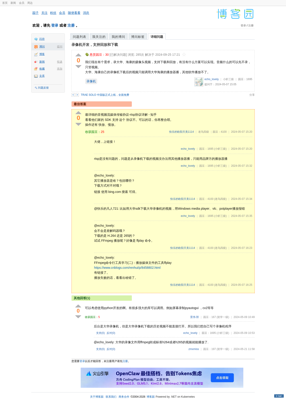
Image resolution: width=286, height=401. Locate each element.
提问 (59, 46)
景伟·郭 (194, 317)
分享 (252, 94)
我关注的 (99, 36)
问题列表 (79, 36)
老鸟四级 (203, 131)
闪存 (42, 39)
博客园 (151, 396)
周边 (30, 2)
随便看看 (74, 13)
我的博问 (118, 36)
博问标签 (138, 36)
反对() (111, 333)
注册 (71, 25)
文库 (42, 75)
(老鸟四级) (220, 198)
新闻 (13, 2)
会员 (21, 2)
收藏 (42, 68)
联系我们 (111, 396)
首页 (5, 2)
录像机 (91, 81)
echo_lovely (211, 79)
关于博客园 (96, 396)
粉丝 (53, 13)
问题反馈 (43, 87)
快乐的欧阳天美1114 (181, 131)
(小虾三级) (220, 148)
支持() (100, 333)
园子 (35, 13)
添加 (59, 68)
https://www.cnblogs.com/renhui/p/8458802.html (127, 267)
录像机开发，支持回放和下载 (95, 45)
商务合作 (124, 396)
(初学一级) (223, 317)
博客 (42, 54)
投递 (59, 61)
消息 (86, 13)
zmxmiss (194, 349)
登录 (54, 25)
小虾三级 (228, 79)
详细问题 (157, 36)
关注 (44, 13)
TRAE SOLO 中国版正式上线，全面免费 (105, 94)
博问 (42, 46)
